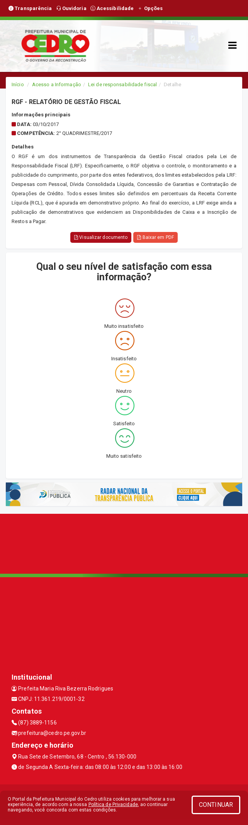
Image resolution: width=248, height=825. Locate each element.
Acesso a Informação (56, 84)
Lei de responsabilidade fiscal (122, 84)
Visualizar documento (100, 237)
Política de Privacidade (113, 804)
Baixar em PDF (155, 237)
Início (18, 84)
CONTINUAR (216, 804)
